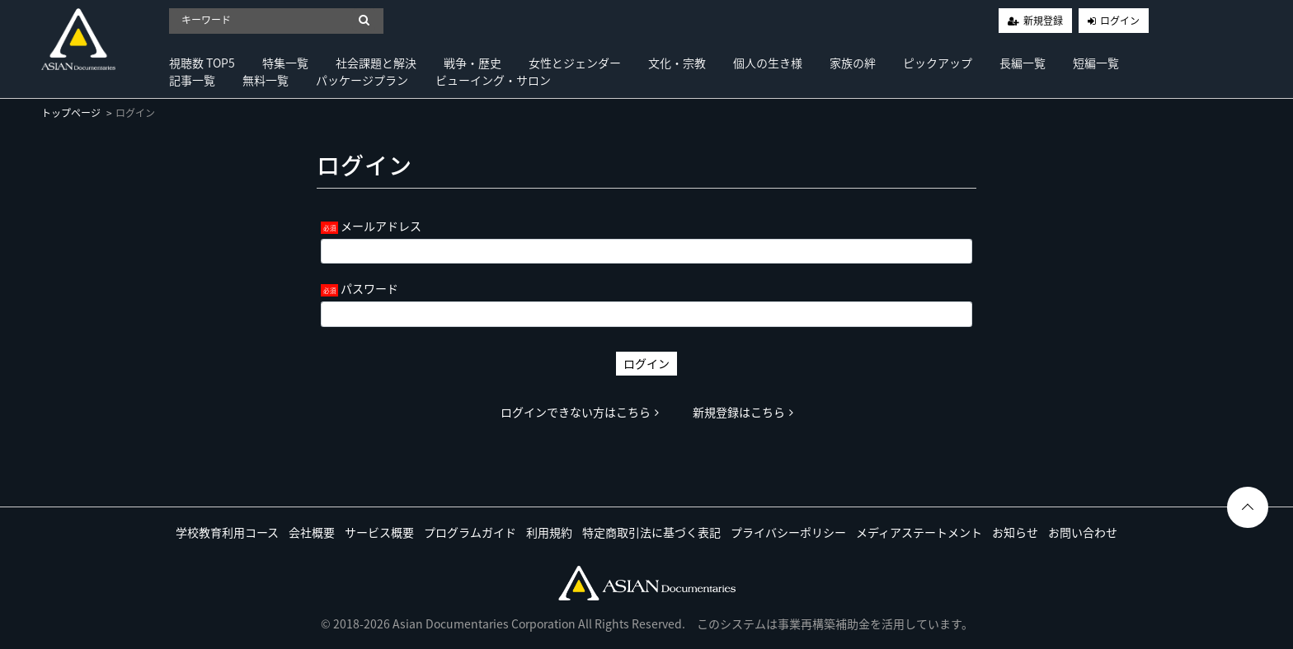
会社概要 (312, 532)
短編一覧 (1096, 62)
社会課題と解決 (376, 62)
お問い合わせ (1082, 532)
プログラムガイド (470, 532)
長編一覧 (1022, 62)
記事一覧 (192, 80)
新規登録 (1043, 20)
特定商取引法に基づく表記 (651, 532)
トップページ (71, 112)
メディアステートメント (919, 532)
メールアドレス (381, 225)
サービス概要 (379, 532)
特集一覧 (285, 62)
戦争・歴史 (472, 62)
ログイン (1120, 20)
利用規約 (549, 532)
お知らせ (1015, 532)
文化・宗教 (677, 62)
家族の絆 (853, 62)
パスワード (369, 288)
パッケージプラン (362, 80)
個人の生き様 (767, 62)
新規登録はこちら (743, 412)
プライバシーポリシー (788, 532)
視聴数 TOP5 (202, 62)
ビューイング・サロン (493, 80)
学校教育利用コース (227, 532)
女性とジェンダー (575, 62)
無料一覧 (265, 80)
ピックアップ (937, 62)
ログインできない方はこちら (580, 412)
